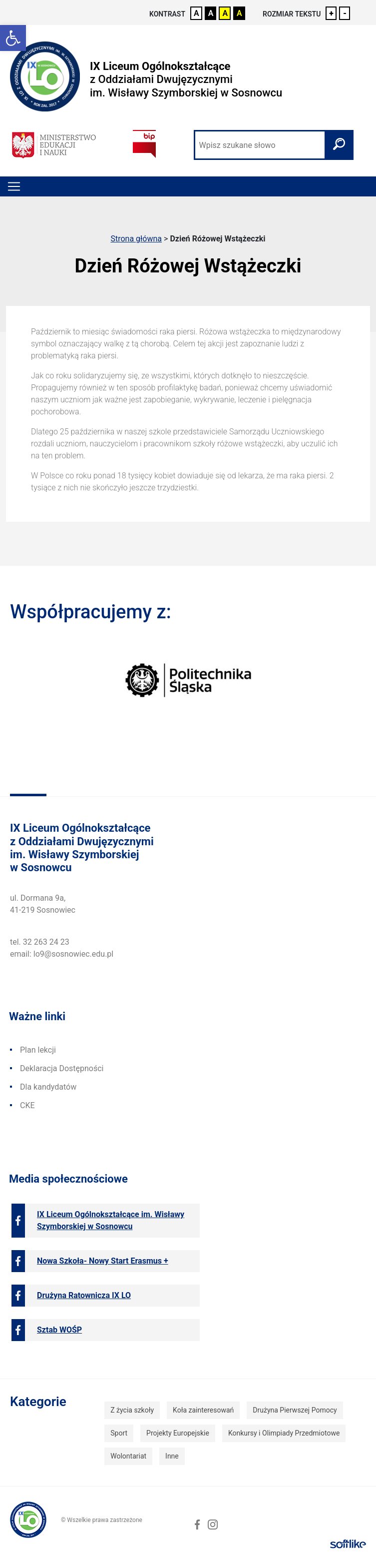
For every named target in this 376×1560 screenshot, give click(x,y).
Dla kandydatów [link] (48, 1087)
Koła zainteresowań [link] (203, 1410)
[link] (13, 38)
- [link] (345, 13)
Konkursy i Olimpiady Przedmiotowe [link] (284, 1433)
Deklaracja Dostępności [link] (61, 1068)
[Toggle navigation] (14, 186)
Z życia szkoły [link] (132, 1410)
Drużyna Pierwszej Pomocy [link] (295, 1410)
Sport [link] (118, 1433)
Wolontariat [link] (128, 1456)
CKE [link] (27, 1105)
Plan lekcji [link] (38, 1050)
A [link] (196, 13)
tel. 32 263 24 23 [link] (39, 942)
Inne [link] (172, 1456)
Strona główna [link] (136, 238)
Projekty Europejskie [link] (177, 1433)
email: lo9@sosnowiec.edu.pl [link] (61, 954)
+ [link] (331, 13)
